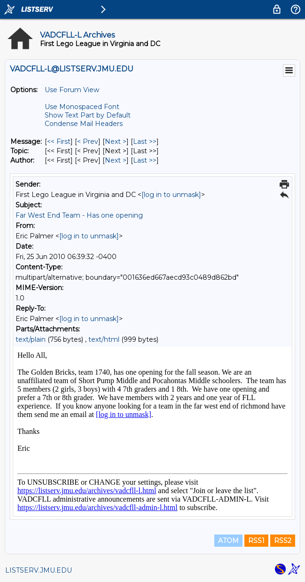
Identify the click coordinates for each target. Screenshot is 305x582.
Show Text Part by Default (88, 115)
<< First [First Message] (58, 141)
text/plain (31, 339)
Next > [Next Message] (115, 141)
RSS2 (282, 540)
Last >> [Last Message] (144, 141)
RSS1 (256, 540)
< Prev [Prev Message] (87, 141)
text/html (103, 339)
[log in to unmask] (171, 194)
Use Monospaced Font (82, 106)
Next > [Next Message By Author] (115, 160)
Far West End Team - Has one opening (79, 215)
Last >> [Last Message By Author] (144, 160)
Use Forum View (72, 90)
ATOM (228, 540)
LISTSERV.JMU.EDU (38, 570)
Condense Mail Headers (84, 123)
